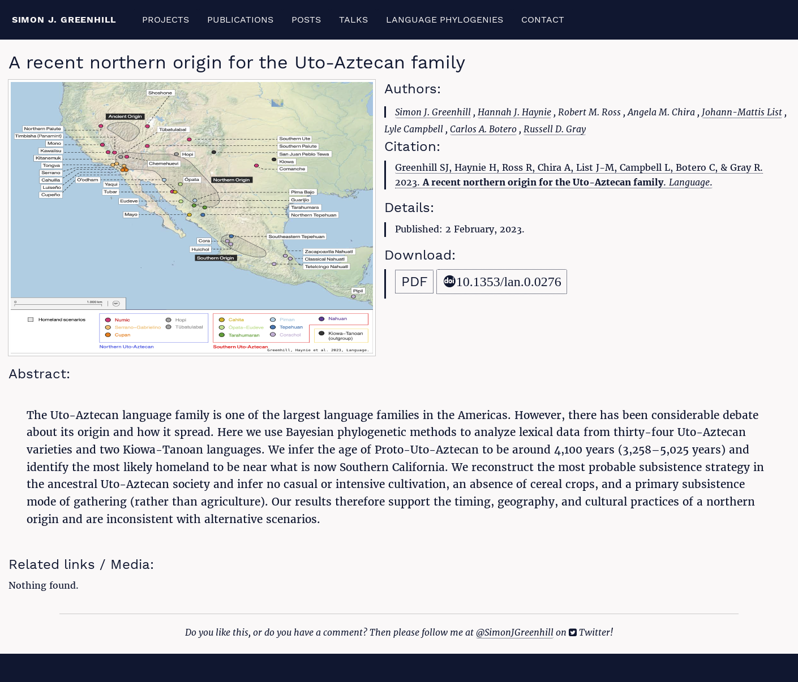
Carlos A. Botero (483, 129)
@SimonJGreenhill (515, 632)
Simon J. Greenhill (64, 19)
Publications (240, 19)
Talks (353, 19)
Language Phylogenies (444, 19)
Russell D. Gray (555, 129)
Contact (542, 19)
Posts (306, 19)
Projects (165, 19)
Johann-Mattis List (742, 112)
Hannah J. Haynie (514, 112)
